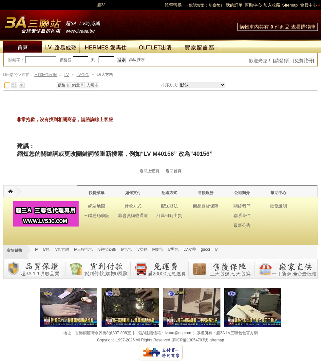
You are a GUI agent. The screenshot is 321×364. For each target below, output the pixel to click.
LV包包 (83, 74)
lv (36, 249)
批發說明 (278, 206)
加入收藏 (271, 5)
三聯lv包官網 (45, 74)
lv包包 (126, 249)
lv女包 (142, 249)
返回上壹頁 (149, 171)
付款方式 (133, 206)
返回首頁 (173, 171)
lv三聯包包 (83, 249)
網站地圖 (96, 206)
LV (66, 74)
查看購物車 (303, 26)
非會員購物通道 (133, 215)
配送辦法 (169, 206)
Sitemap (290, 5)
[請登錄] (281, 60)
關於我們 (242, 206)
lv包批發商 (107, 249)
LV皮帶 (189, 249)
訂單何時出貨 (169, 215)
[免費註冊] (303, 60)
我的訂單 (234, 5)
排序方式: (169, 85)
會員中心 (308, 5)
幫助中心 (253, 5)
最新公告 (242, 225)
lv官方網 (61, 249)
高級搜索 (137, 59)
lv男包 (173, 249)
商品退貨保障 (205, 206)
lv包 (52, 23)
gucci (205, 249)
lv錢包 (157, 249)
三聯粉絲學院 (96, 215)
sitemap (217, 340)
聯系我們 (242, 215)
